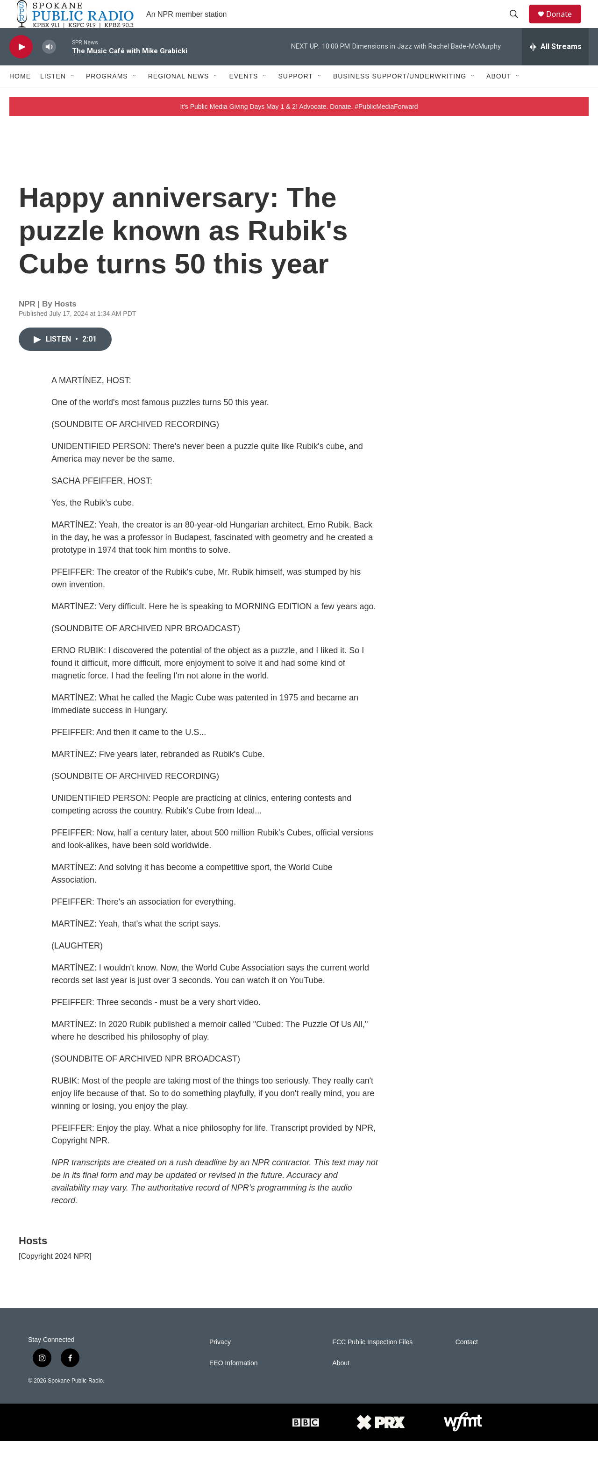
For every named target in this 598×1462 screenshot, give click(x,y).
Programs (107, 97)
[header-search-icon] (518, 25)
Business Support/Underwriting (399, 97)
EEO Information (233, 1384)
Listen (53, 97)
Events (243, 97)
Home (20, 97)
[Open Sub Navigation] (73, 97)
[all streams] (555, 67)
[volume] (49, 67)
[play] (21, 68)
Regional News (178, 97)
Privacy (220, 1363)
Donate (564, 24)
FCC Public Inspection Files (372, 1363)
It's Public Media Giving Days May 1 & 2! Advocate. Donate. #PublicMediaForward (299, 127)
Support (295, 97)
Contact (467, 1363)
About (498, 97)
